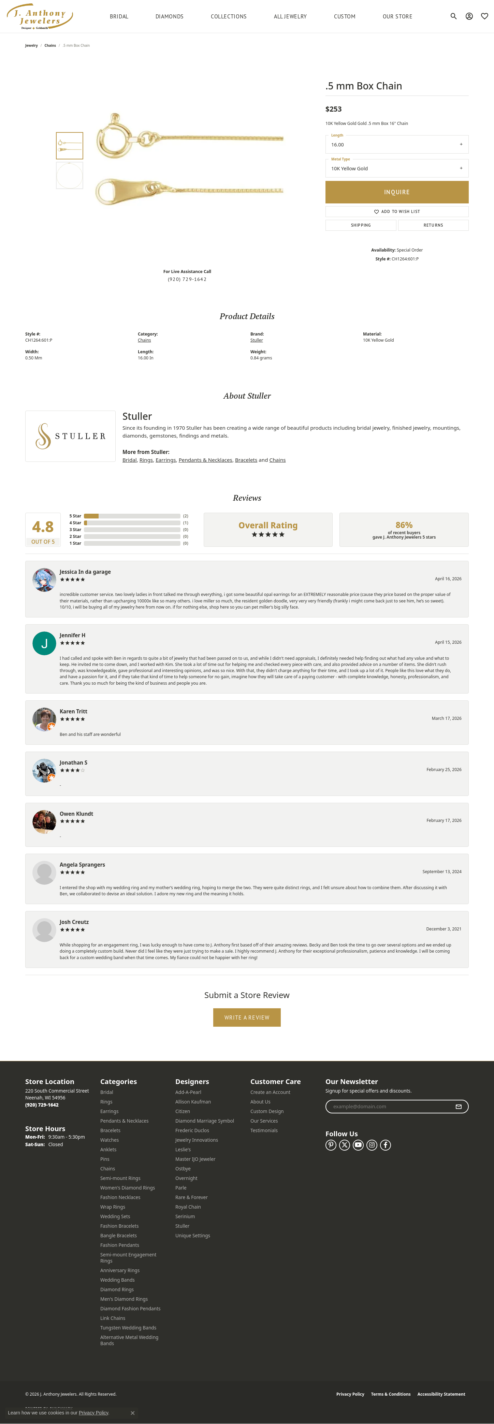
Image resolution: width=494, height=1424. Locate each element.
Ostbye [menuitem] (183, 1168)
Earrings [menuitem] (109, 1111)
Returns (433, 225)
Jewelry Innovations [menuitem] (196, 1140)
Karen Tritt (73, 711)
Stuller (256, 340)
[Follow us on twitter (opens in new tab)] (344, 1145)
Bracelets (246, 459)
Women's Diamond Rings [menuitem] (127, 1187)
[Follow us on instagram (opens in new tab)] (371, 1145)
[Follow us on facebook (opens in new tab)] (385, 1145)
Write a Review (247, 1017)
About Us (260, 1101)
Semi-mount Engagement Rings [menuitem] (128, 1257)
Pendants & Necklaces (205, 459)
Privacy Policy (350, 1394)
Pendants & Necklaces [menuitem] (124, 1120)
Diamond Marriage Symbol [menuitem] (204, 1120)
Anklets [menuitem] (108, 1149)
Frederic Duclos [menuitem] (192, 1130)
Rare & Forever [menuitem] (191, 1197)
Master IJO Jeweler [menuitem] (195, 1159)
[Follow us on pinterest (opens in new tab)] (330, 1145)
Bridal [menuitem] (106, 1092)
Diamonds (170, 16)
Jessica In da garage (85, 571)
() (185, 516)
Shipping (361, 225)
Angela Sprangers (82, 864)
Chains (50, 45)
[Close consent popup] (133, 1413)
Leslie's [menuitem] (183, 1149)
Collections (229, 16)
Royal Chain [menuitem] (188, 1207)
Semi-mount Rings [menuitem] (120, 1178)
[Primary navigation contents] (261, 16)
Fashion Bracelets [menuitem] (119, 1226)
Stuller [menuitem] (182, 1226)
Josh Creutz (74, 922)
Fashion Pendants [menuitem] (119, 1245)
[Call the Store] (42, 1104)
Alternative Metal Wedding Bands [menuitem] (129, 1340)
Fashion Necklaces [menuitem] (120, 1197)
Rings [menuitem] (106, 1101)
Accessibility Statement (441, 1394)
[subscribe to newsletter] (458, 1106)
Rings (146, 459)
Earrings (166, 459)
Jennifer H (73, 635)
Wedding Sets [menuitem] (115, 1216)
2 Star (75, 536)
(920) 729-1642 (187, 279)
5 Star (75, 516)
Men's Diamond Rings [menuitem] (124, 1299)
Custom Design (267, 1111)
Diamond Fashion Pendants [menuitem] (130, 1308)
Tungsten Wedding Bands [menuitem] (128, 1327)
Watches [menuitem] (109, 1140)
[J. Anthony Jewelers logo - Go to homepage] (39, 16)
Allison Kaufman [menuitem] (193, 1101)
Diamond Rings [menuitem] (117, 1289)
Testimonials (264, 1130)
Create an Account (270, 1092)
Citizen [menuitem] (182, 1111)
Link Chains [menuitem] (112, 1318)
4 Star (75, 523)
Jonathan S (73, 762)
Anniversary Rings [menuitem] (120, 1270)
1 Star (75, 543)
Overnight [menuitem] (186, 1178)
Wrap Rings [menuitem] (112, 1207)
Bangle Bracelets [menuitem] (118, 1235)
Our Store (398, 16)
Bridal (129, 459)
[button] (454, 16)
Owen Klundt (76, 813)
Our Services (264, 1120)
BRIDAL (119, 16)
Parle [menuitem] (181, 1187)
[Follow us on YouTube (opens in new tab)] (358, 1145)
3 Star (75, 529)
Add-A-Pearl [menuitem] (188, 1092)
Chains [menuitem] (107, 1168)
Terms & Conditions (391, 1394)
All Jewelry (290, 16)
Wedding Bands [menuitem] (117, 1280)
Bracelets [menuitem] (110, 1130)
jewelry (31, 45)
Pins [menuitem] (105, 1159)
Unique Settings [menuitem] (192, 1235)
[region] (189, 160)
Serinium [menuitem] (185, 1216)
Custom (345, 16)
